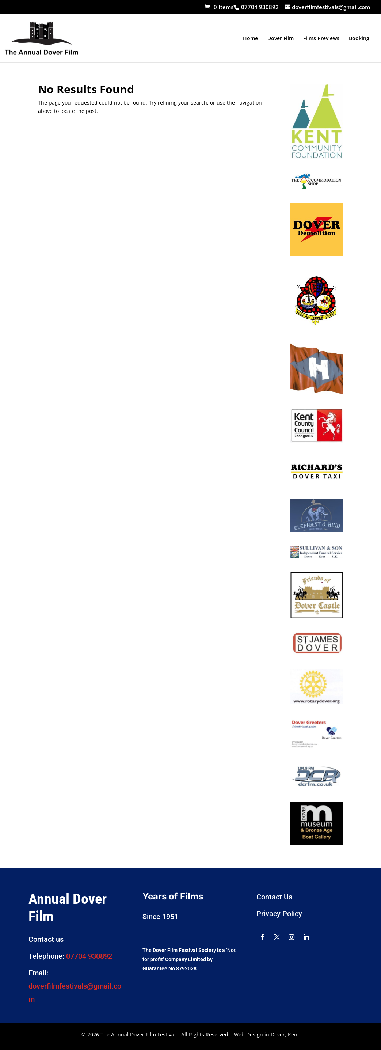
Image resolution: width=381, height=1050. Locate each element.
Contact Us (274, 896)
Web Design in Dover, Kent (266, 1034)
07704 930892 (89, 956)
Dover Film (280, 39)
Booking (359, 39)
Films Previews (321, 39)
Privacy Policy (279, 913)
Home (250, 39)
